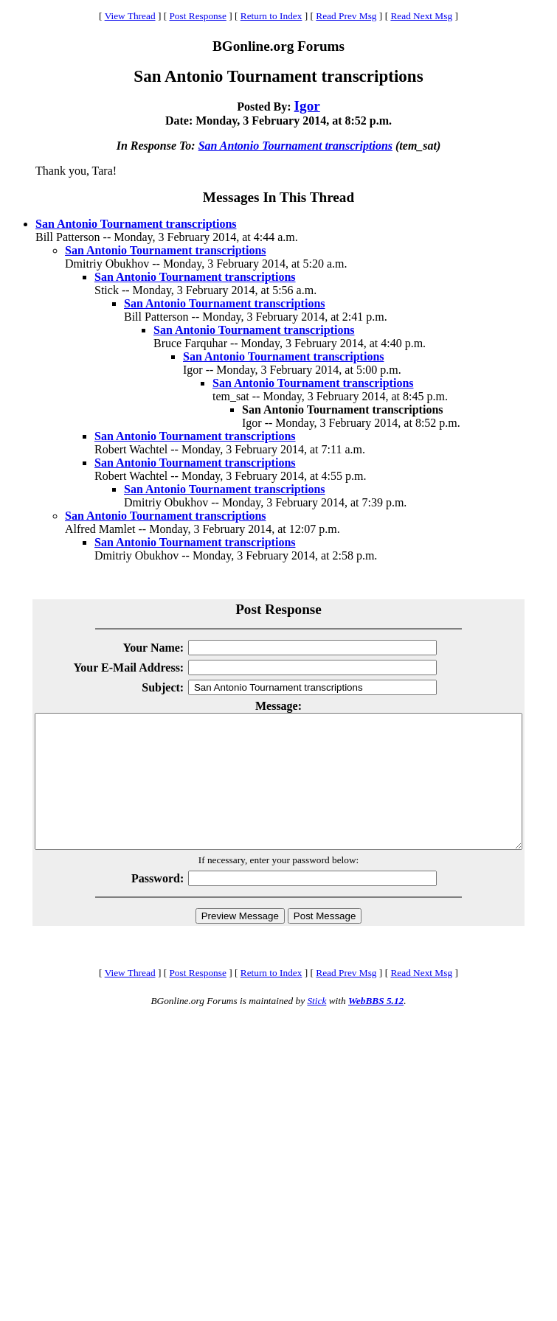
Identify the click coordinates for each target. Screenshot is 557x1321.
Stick (316, 1027)
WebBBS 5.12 (376, 1027)
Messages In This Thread (278, 197)
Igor (307, 106)
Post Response (197, 15)
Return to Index (271, 15)
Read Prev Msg (346, 15)
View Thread (130, 15)
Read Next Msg (421, 15)
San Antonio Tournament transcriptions (295, 145)
